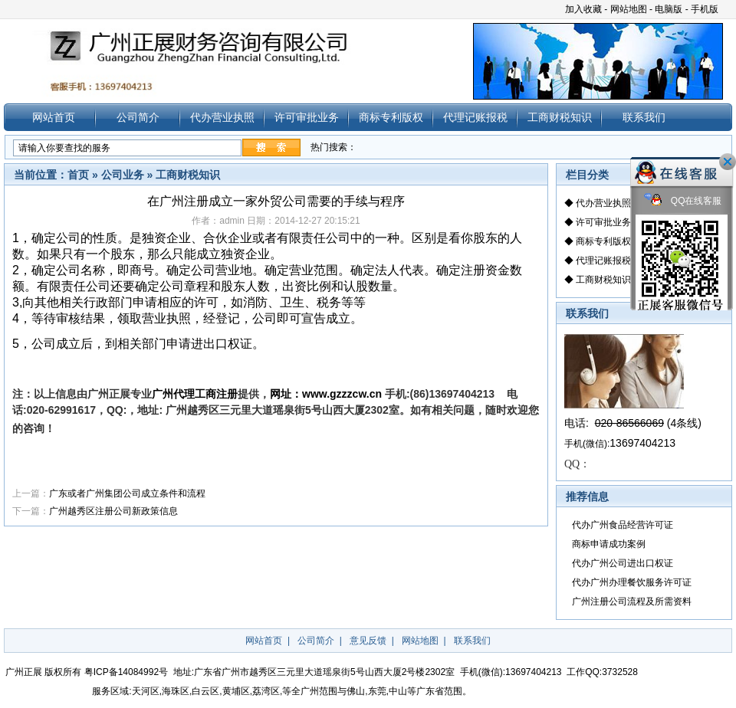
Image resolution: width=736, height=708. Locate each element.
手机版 (704, 9)
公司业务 (122, 175)
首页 (78, 175)
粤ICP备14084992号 (126, 672)
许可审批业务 (306, 117)
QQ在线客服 (683, 201)
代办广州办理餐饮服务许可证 (632, 582)
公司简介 (138, 117)
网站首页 (53, 117)
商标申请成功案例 (609, 544)
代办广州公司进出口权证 (622, 563)
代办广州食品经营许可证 (622, 525)
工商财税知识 (559, 117)
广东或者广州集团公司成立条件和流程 (127, 493)
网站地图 (628, 9)
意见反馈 (368, 640)
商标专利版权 (391, 117)
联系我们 (644, 117)
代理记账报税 (475, 117)
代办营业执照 (222, 117)
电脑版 (668, 9)
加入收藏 (583, 9)
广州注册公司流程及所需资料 (632, 601)
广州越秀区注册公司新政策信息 (113, 511)
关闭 (727, 161)
